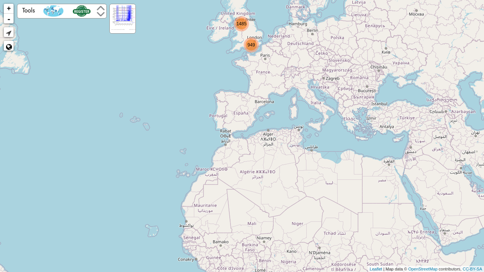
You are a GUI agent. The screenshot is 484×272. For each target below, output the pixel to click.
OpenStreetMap (423, 269)
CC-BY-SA (472, 269)
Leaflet (376, 269)
